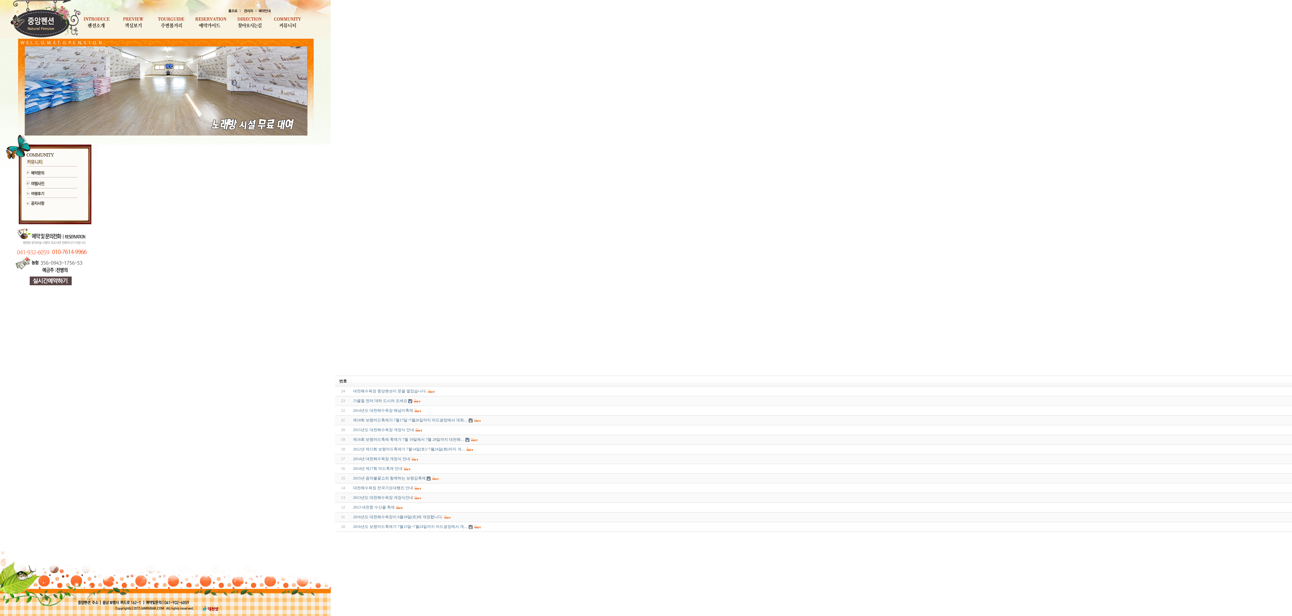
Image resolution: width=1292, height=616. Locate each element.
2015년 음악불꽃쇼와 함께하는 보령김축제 (389, 478)
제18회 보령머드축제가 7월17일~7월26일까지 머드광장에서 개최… (410, 420)
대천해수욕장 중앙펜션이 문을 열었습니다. (390, 391)
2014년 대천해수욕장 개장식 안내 (381, 459)
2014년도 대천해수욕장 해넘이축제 (383, 410)
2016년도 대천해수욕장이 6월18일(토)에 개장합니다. (398, 517)
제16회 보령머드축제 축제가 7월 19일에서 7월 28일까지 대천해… (408, 439)
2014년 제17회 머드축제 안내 (377, 468)
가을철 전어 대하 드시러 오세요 (380, 401)
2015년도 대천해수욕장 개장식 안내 (383, 430)
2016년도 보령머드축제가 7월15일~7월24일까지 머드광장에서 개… (410, 526)
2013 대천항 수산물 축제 (374, 507)
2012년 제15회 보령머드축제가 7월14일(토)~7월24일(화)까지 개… (409, 449)
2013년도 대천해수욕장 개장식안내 (383, 497)
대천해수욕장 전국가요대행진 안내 (383, 488)
